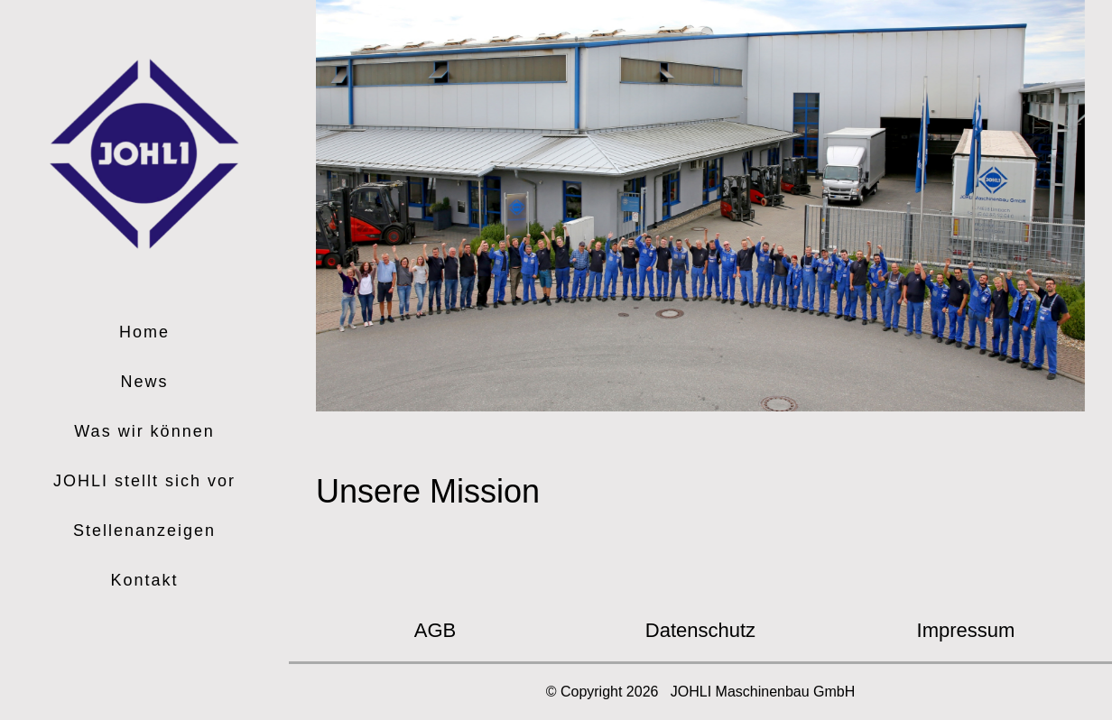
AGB (435, 630)
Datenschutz (700, 630)
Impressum (966, 630)
